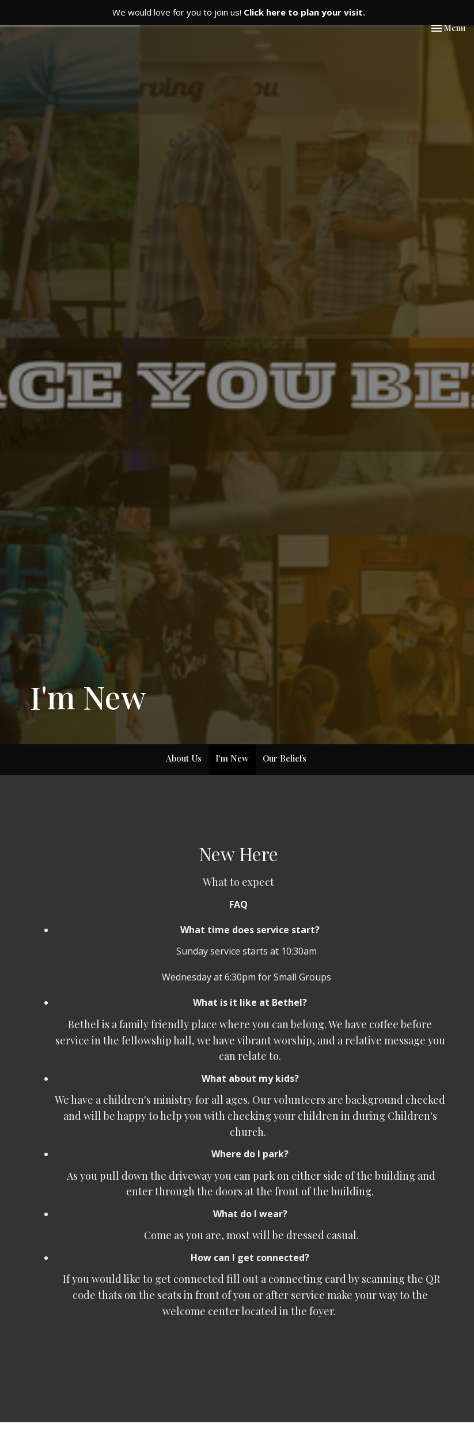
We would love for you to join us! (238, 12)
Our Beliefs (284, 758)
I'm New (232, 758)
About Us (184, 758)
